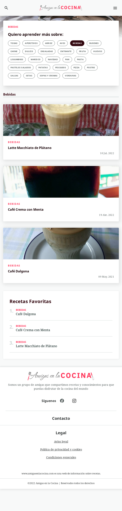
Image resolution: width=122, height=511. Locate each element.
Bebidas (14, 142)
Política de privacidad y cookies (61, 449)
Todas (13, 43)
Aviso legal (61, 441)
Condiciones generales (61, 457)
